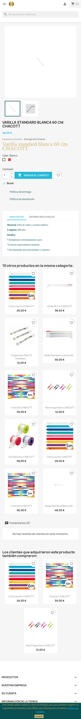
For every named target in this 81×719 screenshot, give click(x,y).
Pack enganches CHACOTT (59, 407)
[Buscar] (40, 14)
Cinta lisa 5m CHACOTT (59, 456)
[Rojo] (10, 160)
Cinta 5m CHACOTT (21, 505)
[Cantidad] (6, 175)
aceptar (39, 716)
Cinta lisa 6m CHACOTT (21, 306)
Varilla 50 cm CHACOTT (59, 306)
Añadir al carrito (33, 175)
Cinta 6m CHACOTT (21, 407)
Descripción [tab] (16, 216)
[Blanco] (4, 160)
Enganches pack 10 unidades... (21, 357)
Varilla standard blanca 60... (59, 505)
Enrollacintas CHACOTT (21, 456)
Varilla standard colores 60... (59, 355)
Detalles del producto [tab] (42, 216)
